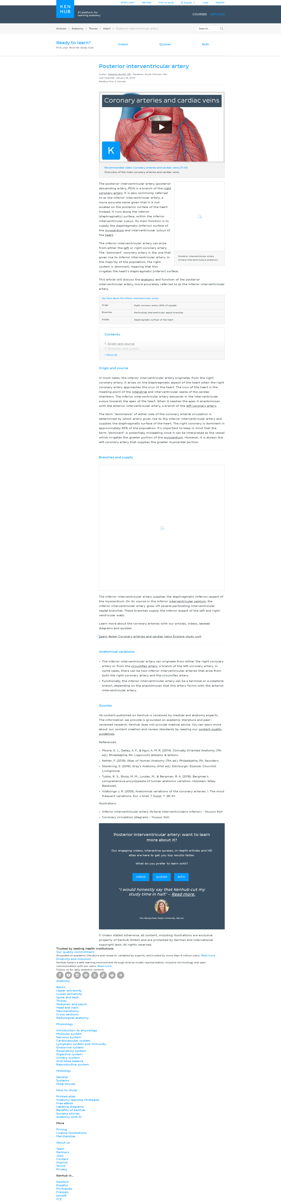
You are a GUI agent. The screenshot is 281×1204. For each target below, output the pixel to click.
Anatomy (78, 28)
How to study (166, 3)
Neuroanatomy (67, 1011)
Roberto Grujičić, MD (119, 74)
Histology (63, 1070)
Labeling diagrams (70, 1106)
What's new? (128, 3)
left (126, 248)
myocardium (114, 230)
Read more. (183, 894)
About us (63, 1142)
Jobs (59, 1155)
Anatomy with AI (69, 1117)
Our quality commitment (75, 952)
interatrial (139, 392)
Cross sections (67, 1014)
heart (109, 235)
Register (220, 3)
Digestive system (69, 1054)
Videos (123, 44)
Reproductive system (72, 1064)
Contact (62, 1159)
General (62, 1077)
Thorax (93, 28)
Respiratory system (71, 1050)
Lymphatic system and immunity (81, 1044)
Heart (107, 28)
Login (205, 3)
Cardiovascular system (73, 1040)
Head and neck (67, 1007)
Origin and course (121, 343)
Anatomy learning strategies (77, 1099)
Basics (60, 987)
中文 (59, 1199)
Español (62, 1185)
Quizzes (165, 44)
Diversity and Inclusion (73, 959)
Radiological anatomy (72, 1017)
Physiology (64, 1024)
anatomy (147, 279)
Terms (61, 1166)
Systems (62, 1080)
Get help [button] (146, 3)
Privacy (61, 1169)
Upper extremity (69, 990)
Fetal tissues (65, 1084)
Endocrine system (70, 1047)
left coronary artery (201, 406)
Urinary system (68, 1057)
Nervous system (68, 1037)
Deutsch (62, 1181)
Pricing (61, 1129)
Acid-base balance (69, 1061)
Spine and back (67, 997)
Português (64, 1188)
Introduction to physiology (76, 1030)
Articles (217, 14)
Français (62, 1192)
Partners (62, 1152)
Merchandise (65, 1136)
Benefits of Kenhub (70, 1110)
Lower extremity (69, 994)
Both (205, 44)
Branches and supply (123, 348)
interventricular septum (187, 601)
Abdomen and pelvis (71, 1004)
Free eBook (64, 1103)
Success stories (68, 1113)
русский (61, 1195)
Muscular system (69, 1033)
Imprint (62, 1162)
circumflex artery (144, 666)
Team (60, 1148)
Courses (199, 14)
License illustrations (71, 1132)
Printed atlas (66, 1096)
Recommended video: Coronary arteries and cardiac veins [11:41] (146, 168)
